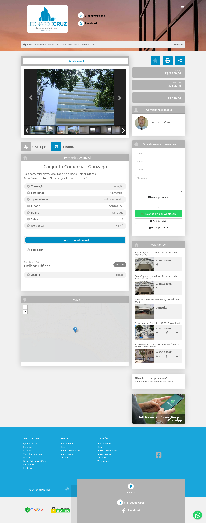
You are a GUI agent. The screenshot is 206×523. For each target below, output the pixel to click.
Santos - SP (53, 44)
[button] (31, 98)
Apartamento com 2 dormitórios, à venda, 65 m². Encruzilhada (157, 345)
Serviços (27, 446)
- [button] (25, 312)
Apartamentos (67, 443)
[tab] (33, 61)
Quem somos (30, 443)
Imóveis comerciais (70, 450)
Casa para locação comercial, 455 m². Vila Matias (157, 300)
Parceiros (28, 457)
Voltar (178, 44)
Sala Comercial (69, 44)
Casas (63, 446)
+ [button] (25, 307)
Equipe (27, 450)
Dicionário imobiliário (34, 461)
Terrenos (65, 457)
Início (27, 44)
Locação (39, 44)
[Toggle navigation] (182, 7)
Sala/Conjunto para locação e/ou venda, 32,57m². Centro (156, 277)
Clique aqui (141, 381)
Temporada (103, 461)
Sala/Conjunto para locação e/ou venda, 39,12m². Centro (156, 253)
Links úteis (28, 464)
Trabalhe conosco (32, 453)
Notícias (27, 468)
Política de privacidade (39, 489)
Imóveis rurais (67, 453)
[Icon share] (88, 23)
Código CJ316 (87, 44)
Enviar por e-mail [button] (158, 197)
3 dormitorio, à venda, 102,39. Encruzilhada (158, 323)
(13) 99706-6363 (95, 15)
